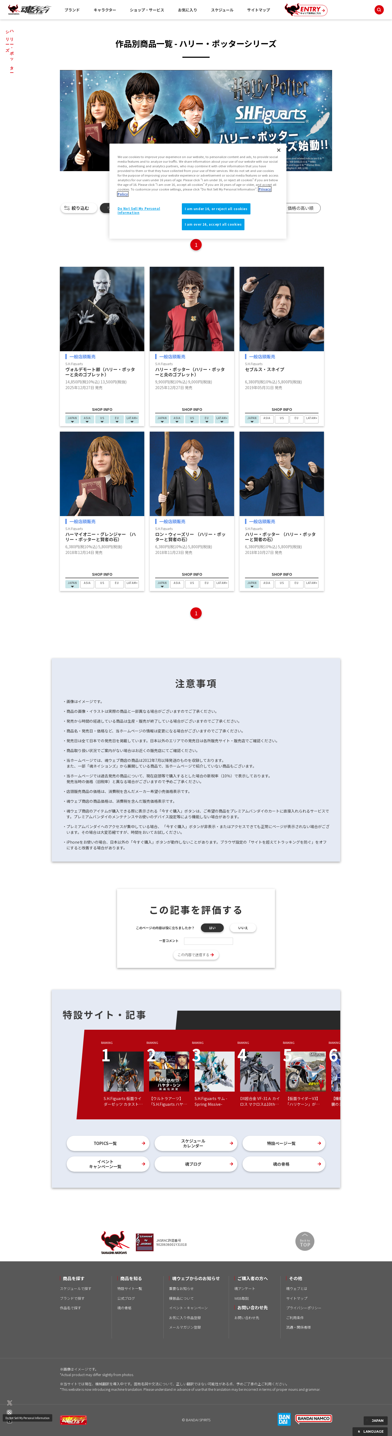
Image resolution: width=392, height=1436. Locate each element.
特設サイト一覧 (129, 1288)
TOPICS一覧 (105, 1143)
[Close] (279, 150)
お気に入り (187, 10)
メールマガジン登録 (185, 1327)
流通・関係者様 (298, 1327)
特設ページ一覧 (281, 1143)
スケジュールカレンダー (193, 1143)
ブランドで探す (72, 1298)
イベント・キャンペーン (188, 1307)
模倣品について (181, 1298)
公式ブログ (126, 1298)
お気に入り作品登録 (185, 1317)
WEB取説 (241, 1298)
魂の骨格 (281, 1164)
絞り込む (80, 208)
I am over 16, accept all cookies (213, 224)
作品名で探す (70, 1307)
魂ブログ (193, 1164)
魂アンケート (244, 1288)
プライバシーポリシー (303, 1307)
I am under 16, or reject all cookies (216, 209)
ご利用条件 (295, 1317)
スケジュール (222, 10)
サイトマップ (258, 10)
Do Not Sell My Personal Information (27, 1418)
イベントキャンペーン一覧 (105, 1164)
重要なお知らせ (181, 1288)
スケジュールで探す (75, 1288)
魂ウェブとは (296, 1288)
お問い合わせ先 (246, 1317)
